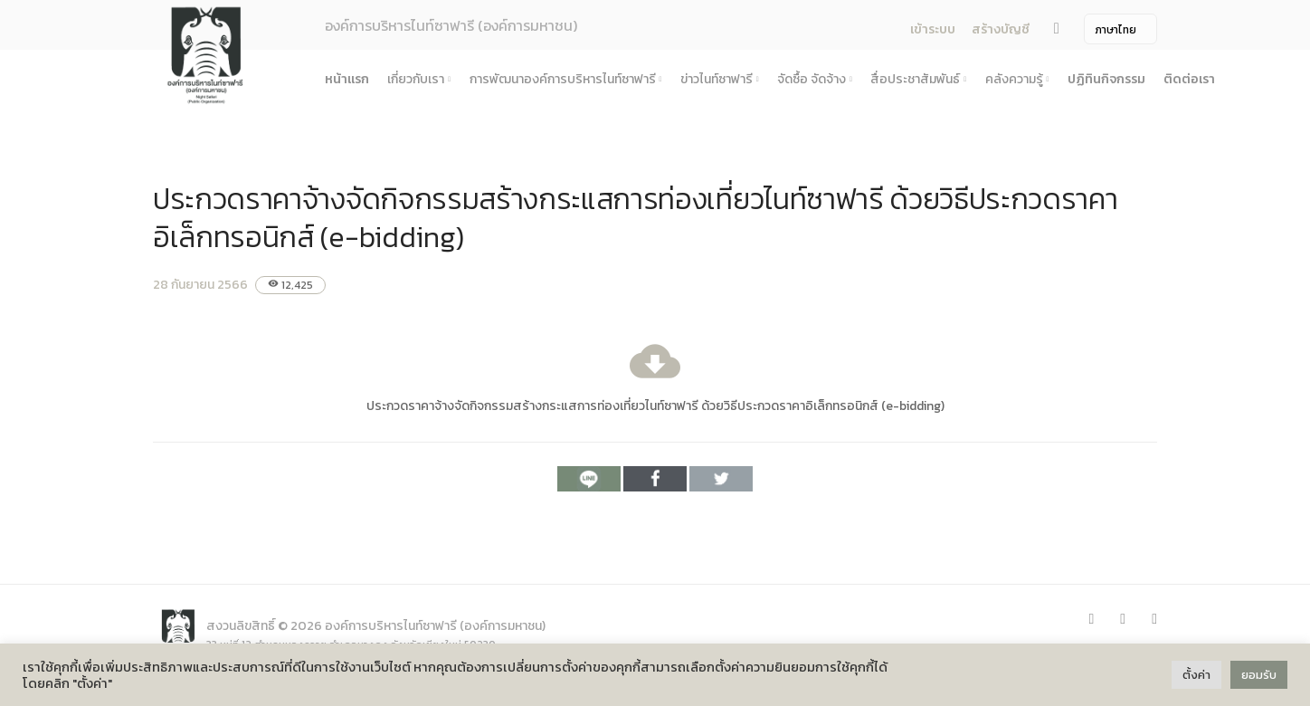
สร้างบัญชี (1001, 29)
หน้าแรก (347, 79)
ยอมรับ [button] (1259, 674)
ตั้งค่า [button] (1196, 674)
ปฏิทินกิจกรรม (1106, 79)
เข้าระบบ (932, 29)
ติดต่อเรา (1189, 79)
